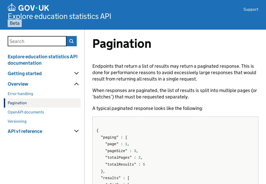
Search (71, 41)
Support (250, 9)
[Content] (175, 107)
